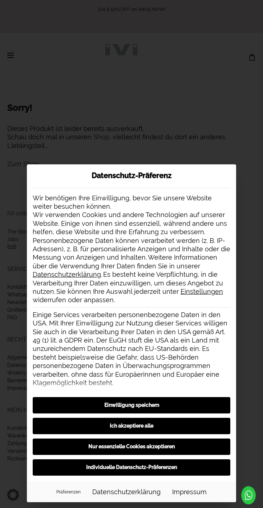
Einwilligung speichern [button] (131, 405)
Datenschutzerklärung (67, 274)
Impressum (189, 492)
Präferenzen (68, 492)
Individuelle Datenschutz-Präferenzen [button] (131, 467)
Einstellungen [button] (202, 291)
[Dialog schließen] (227, 173)
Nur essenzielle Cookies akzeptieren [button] (131, 446)
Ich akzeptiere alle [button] (131, 426)
